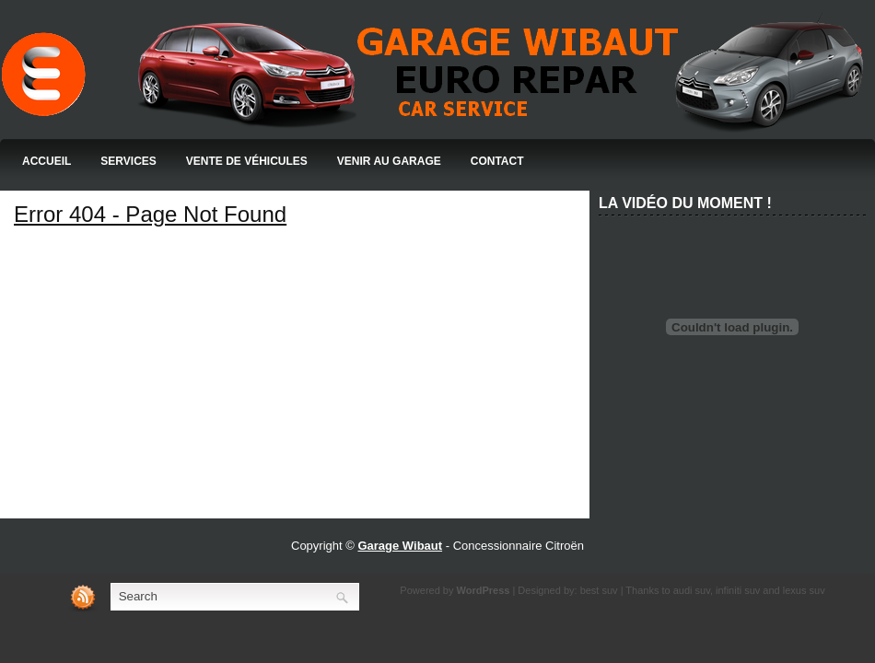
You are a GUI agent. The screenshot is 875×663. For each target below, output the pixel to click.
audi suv (691, 590)
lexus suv (804, 590)
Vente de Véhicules (247, 161)
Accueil (46, 161)
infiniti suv (738, 590)
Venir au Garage (389, 161)
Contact (497, 161)
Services (128, 161)
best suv (599, 590)
